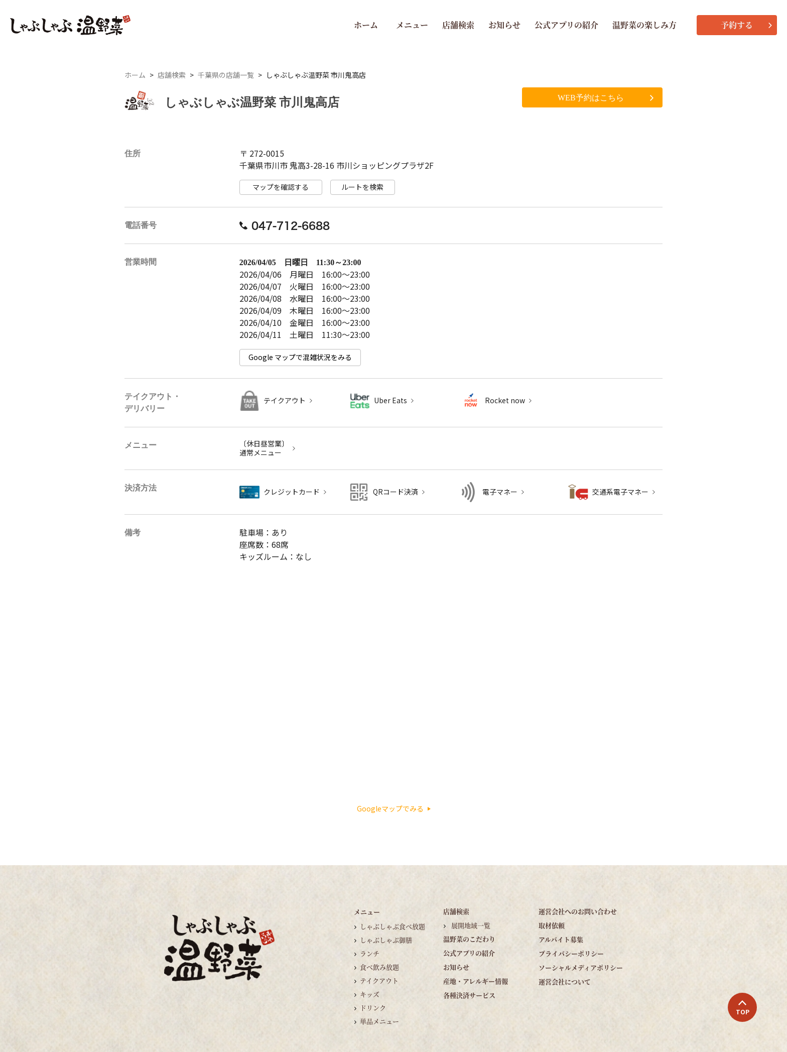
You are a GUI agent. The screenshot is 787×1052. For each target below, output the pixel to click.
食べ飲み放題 (379, 967)
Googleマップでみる (394, 808)
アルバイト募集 (561, 939)
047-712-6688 (284, 225)
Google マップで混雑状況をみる (300, 357)
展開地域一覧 (470, 925)
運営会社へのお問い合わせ (578, 911)
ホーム (366, 25)
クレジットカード (292, 492)
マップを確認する (280, 187)
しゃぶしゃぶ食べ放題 (392, 926)
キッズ (369, 994)
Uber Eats (390, 400)
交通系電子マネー (620, 492)
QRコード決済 (395, 492)
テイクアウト (285, 400)
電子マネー (499, 492)
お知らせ (504, 25)
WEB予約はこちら (605, 97)
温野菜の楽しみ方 (644, 25)
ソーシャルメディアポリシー (581, 967)
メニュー (412, 25)
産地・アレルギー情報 (475, 981)
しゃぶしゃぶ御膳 (386, 940)
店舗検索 (458, 25)
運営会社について (565, 981)
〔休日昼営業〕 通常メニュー (264, 448)
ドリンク (373, 1007)
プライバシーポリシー (571, 953)
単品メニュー (379, 1021)
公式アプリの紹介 (566, 25)
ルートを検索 (362, 187)
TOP (742, 1007)
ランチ (369, 953)
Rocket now (505, 400)
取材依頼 (552, 925)
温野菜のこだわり (469, 939)
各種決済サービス (469, 995)
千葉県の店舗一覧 (226, 75)
